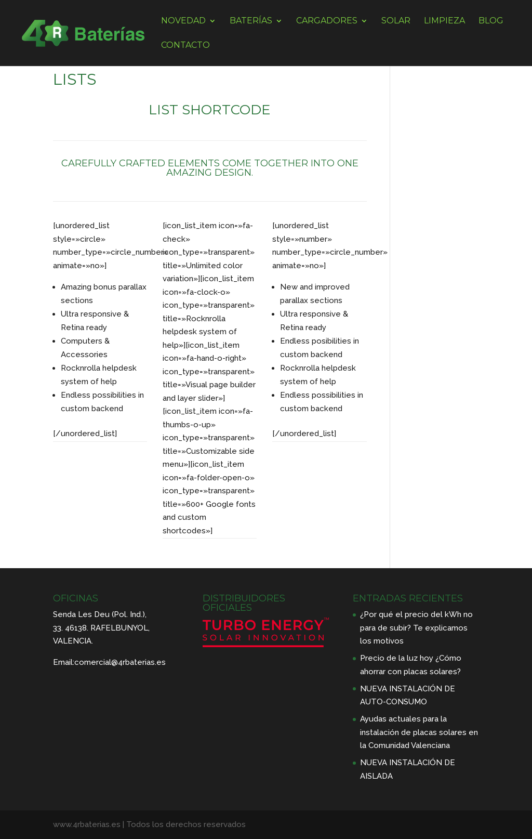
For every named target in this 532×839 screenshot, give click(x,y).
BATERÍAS (251, 21)
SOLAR (395, 21)
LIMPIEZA (444, 21)
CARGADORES (326, 21)
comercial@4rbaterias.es (120, 662)
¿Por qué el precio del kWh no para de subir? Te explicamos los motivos (416, 628)
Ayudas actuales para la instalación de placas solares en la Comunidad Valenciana (419, 732)
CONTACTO (185, 46)
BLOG (490, 21)
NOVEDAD (183, 21)
